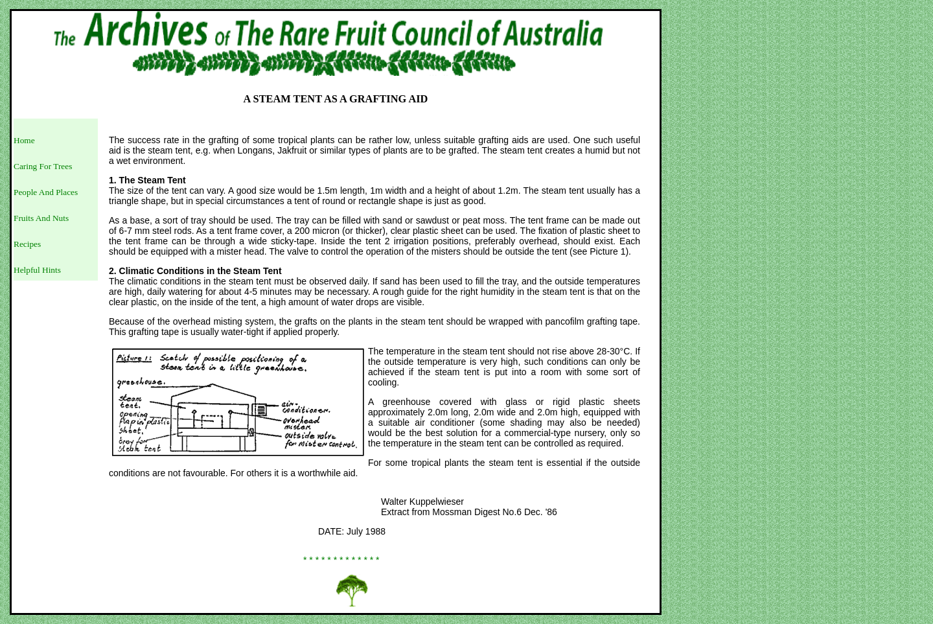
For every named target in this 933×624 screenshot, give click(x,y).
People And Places (46, 192)
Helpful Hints (37, 270)
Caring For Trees (43, 166)
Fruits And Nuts (41, 218)
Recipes (27, 244)
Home (24, 140)
